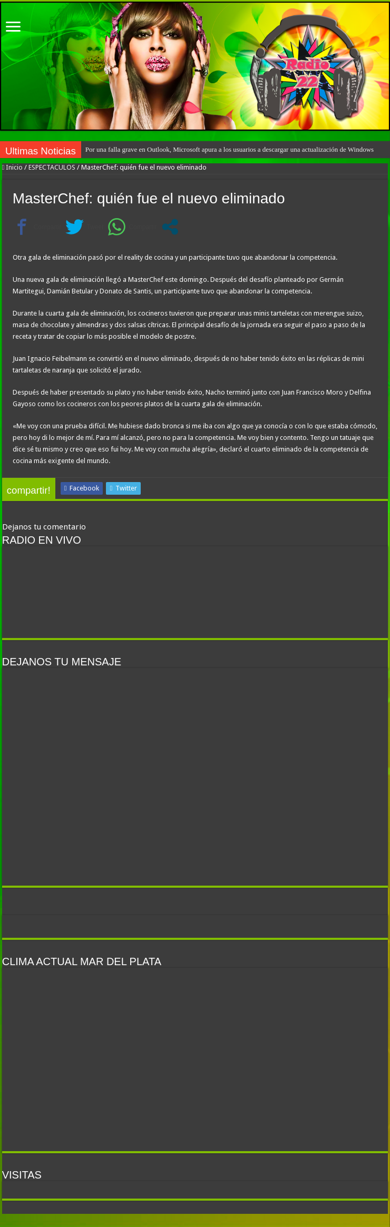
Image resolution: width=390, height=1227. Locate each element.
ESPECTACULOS (51, 167)
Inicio (12, 167)
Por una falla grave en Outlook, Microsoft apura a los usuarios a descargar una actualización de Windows (229, 149)
